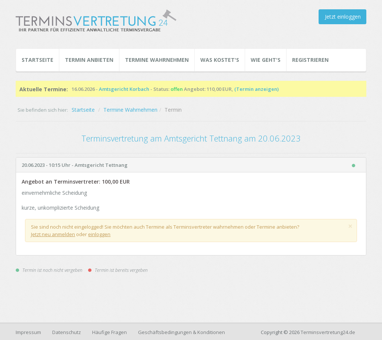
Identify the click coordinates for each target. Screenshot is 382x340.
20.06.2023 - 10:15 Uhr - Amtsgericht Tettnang (75, 165)
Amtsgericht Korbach (124, 89)
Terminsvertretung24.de (328, 332)
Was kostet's (219, 59)
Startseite (37, 59)
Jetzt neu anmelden (53, 234)
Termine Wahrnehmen (157, 59)
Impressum (28, 332)
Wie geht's (266, 59)
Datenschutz (66, 332)
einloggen (99, 234)
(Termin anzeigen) (256, 89)
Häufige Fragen (109, 332)
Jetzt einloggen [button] (343, 16)
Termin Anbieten (89, 59)
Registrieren (310, 59)
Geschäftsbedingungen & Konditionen (181, 332)
